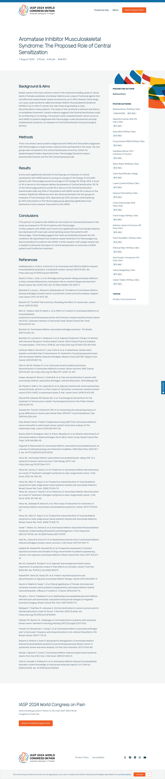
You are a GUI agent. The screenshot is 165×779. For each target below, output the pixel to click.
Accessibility (98, 757)
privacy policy (125, 774)
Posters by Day (101, 10)
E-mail (133, 113)
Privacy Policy (82, 757)
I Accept (139, 774)
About (115, 10)
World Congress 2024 (134, 10)
